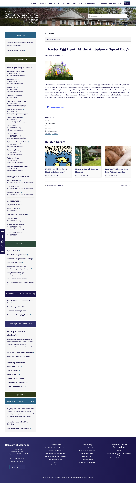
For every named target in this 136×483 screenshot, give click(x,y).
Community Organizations (118, 458)
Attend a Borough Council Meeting (19, 259)
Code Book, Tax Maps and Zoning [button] (20, 293)
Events (118, 450)
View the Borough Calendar (17, 255)
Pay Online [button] (20, 35)
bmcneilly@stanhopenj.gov (16, 75)
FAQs (55, 462)
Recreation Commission (15, 225)
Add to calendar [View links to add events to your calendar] (57, 107)
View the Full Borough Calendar (18, 428)
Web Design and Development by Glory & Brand (77, 476)
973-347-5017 (12, 188)
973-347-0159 (12, 73)
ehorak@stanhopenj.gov (15, 83)
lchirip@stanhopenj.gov (15, 91)
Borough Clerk (12, 79)
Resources (55, 444)
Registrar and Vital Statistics (17, 142)
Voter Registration (55, 459)
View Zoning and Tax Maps (16, 307)
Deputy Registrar (13, 150)
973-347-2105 (12, 182)
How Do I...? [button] (20, 243)
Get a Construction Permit (16, 279)
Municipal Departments (87, 451)
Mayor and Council (13, 205)
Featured (48, 133)
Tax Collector (12, 134)
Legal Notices (20, 395)
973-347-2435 (12, 211)
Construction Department (16, 101)
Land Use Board (12, 218)
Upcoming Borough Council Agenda (20, 352)
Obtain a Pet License (14, 263)
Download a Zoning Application (18, 315)
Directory (87, 444)
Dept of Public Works (14, 109)
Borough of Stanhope (15, 17)
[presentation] (58, 156)
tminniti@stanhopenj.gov (15, 162)
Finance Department (14, 117)
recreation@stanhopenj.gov (16, 229)
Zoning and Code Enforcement (18, 166)
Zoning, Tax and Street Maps (55, 453)
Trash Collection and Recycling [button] (20, 401)
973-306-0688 (12, 97)
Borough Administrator (15, 71)
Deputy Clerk (11, 87)
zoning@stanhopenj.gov (15, 170)
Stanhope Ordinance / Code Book (55, 456)
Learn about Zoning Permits (17, 311)
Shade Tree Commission (15, 233)
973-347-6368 (12, 112)
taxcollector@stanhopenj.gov (17, 138)
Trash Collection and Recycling (55, 448)
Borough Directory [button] (20, 59)
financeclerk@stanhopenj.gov (17, 122)
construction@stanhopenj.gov (17, 106)
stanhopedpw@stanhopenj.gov (17, 114)
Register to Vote (13, 251)
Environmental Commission (17, 215)
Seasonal (55, 133)
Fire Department (13, 186)
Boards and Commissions (87, 462)
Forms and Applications (55, 451)
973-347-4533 (12, 194)
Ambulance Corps (13, 180)
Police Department (14, 192)
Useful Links (55, 465)
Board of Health (13, 209)
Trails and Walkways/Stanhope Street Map (118, 454)
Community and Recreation (118, 446)
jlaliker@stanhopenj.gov (15, 130)
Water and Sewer (13, 158)
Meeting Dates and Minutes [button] (20, 323)
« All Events (49, 33)
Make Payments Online (15, 51)
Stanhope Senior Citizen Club (58, 186)
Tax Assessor (11, 126)
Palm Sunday (123, 186)
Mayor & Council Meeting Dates (18, 356)
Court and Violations (14, 95)
